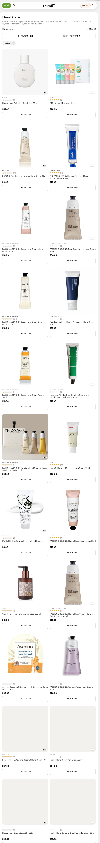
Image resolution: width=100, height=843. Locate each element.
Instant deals (70, 694)
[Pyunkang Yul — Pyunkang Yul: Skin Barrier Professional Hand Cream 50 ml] (73, 298)
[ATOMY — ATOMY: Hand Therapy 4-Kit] (73, 79)
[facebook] (34, 738)
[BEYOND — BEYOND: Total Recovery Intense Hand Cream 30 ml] (25, 152)
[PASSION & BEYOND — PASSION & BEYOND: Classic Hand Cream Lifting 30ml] (73, 517)
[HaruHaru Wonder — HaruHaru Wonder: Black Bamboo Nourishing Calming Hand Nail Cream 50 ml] (73, 371)
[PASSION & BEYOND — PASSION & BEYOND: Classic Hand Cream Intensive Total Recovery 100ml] (73, 590)
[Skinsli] (49, 5)
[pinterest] (56, 738)
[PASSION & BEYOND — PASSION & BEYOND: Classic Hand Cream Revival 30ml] (25, 371)
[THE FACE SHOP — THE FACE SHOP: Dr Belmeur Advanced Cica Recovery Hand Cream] (73, 152)
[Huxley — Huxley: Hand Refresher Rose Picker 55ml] (25, 79)
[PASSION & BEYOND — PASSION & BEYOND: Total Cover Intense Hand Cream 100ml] (73, 225)
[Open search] (13, 5)
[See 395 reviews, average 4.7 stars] (85, 5)
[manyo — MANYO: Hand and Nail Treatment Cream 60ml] (73, 444)
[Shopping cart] (93, 5)
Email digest (27, 694)
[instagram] (41, 738)
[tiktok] (49, 738)
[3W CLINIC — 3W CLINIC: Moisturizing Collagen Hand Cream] (25, 517)
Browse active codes (49, 701)
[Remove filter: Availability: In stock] (13, 43)
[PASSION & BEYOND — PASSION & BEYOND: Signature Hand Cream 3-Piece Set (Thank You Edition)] (25, 444)
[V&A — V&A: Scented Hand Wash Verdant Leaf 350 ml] (25, 590)
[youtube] (63, 738)
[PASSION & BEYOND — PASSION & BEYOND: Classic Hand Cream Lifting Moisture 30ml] (25, 225)
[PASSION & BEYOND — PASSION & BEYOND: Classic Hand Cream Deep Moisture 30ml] (25, 298)
